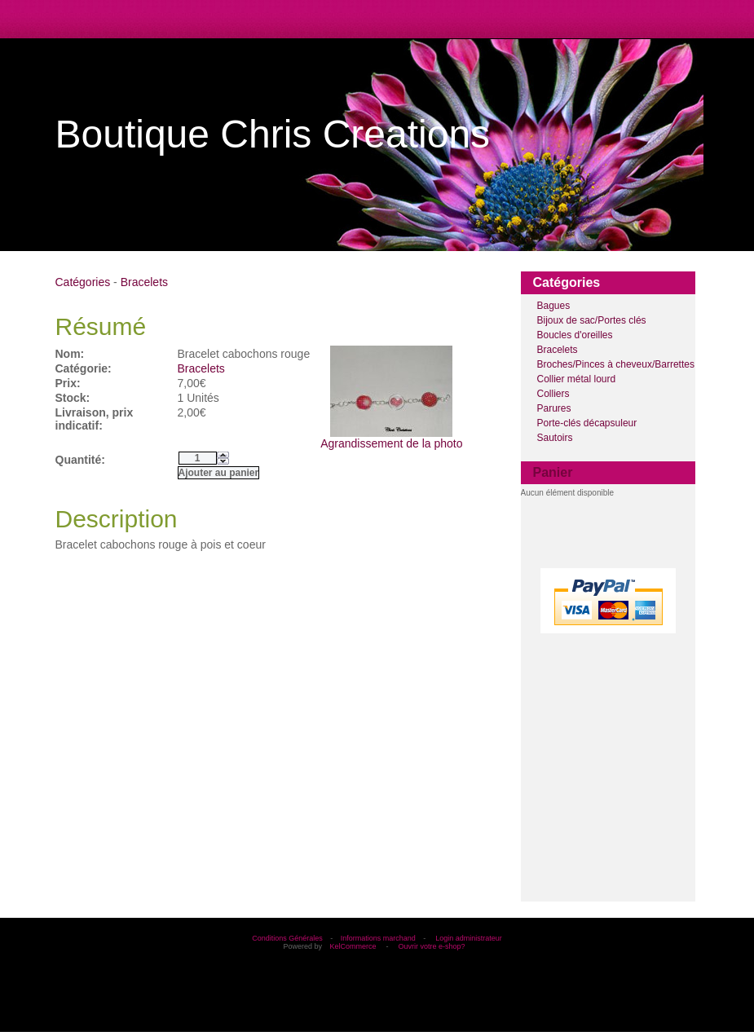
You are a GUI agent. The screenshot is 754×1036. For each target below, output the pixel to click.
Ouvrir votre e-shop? (432, 946)
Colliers (553, 393)
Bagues (554, 305)
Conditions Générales (287, 938)
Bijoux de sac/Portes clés (591, 320)
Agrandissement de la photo (391, 438)
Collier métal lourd (576, 379)
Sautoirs (555, 437)
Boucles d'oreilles (575, 335)
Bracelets (557, 349)
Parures (554, 408)
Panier (553, 472)
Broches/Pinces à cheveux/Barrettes (615, 364)
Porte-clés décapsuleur (587, 423)
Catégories (83, 282)
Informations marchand (378, 938)
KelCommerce (353, 946)
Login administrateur (468, 938)
